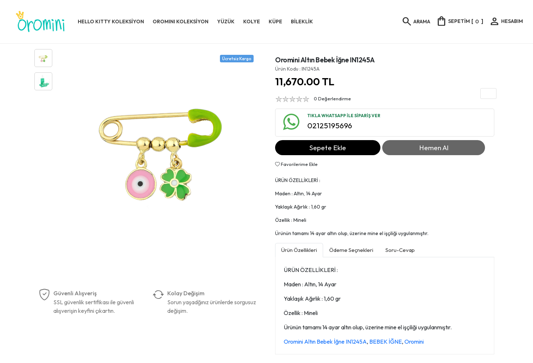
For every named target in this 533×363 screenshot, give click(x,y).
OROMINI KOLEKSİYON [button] (180, 21)
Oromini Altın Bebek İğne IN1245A (325, 341)
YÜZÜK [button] (226, 21)
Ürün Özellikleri (299, 250)
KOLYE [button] (251, 21)
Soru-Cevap (400, 250)
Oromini (414, 341)
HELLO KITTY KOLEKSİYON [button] (111, 21)
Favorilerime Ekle (296, 164)
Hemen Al (433, 147)
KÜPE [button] (275, 21)
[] (459, 21)
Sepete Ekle (327, 147)
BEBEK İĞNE (385, 341)
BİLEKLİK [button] (302, 21)
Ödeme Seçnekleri (351, 250)
